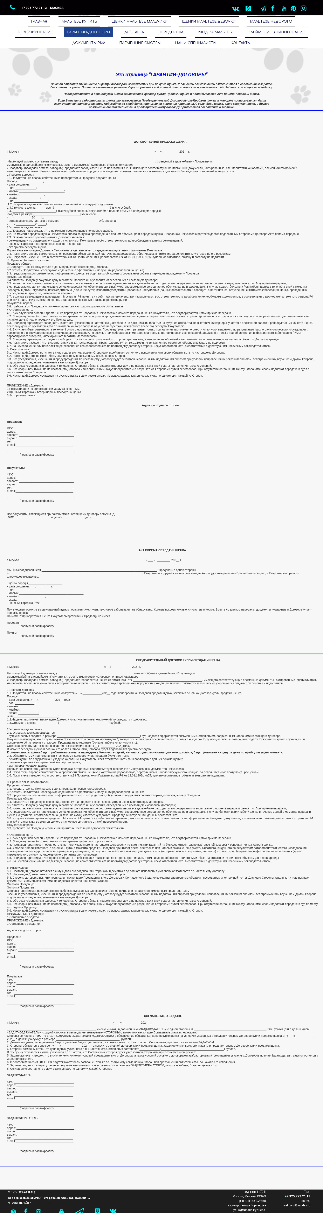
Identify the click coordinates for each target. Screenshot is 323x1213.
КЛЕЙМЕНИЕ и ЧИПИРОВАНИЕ (276, 32)
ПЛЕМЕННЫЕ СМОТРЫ (140, 43)
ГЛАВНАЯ (39, 21)
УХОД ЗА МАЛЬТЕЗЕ (216, 32)
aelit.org (29, 1191)
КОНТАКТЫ (241, 43)
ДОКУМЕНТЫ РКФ (88, 43)
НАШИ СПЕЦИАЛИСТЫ (195, 43)
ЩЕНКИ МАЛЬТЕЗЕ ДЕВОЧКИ (209, 21)
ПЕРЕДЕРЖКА (170, 32)
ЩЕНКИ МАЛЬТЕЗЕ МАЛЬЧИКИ (139, 21)
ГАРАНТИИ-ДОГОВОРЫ (88, 32)
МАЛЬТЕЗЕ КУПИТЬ (79, 21)
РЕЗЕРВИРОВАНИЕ (35, 32)
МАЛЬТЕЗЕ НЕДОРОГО (271, 21)
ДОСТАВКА (134, 32)
